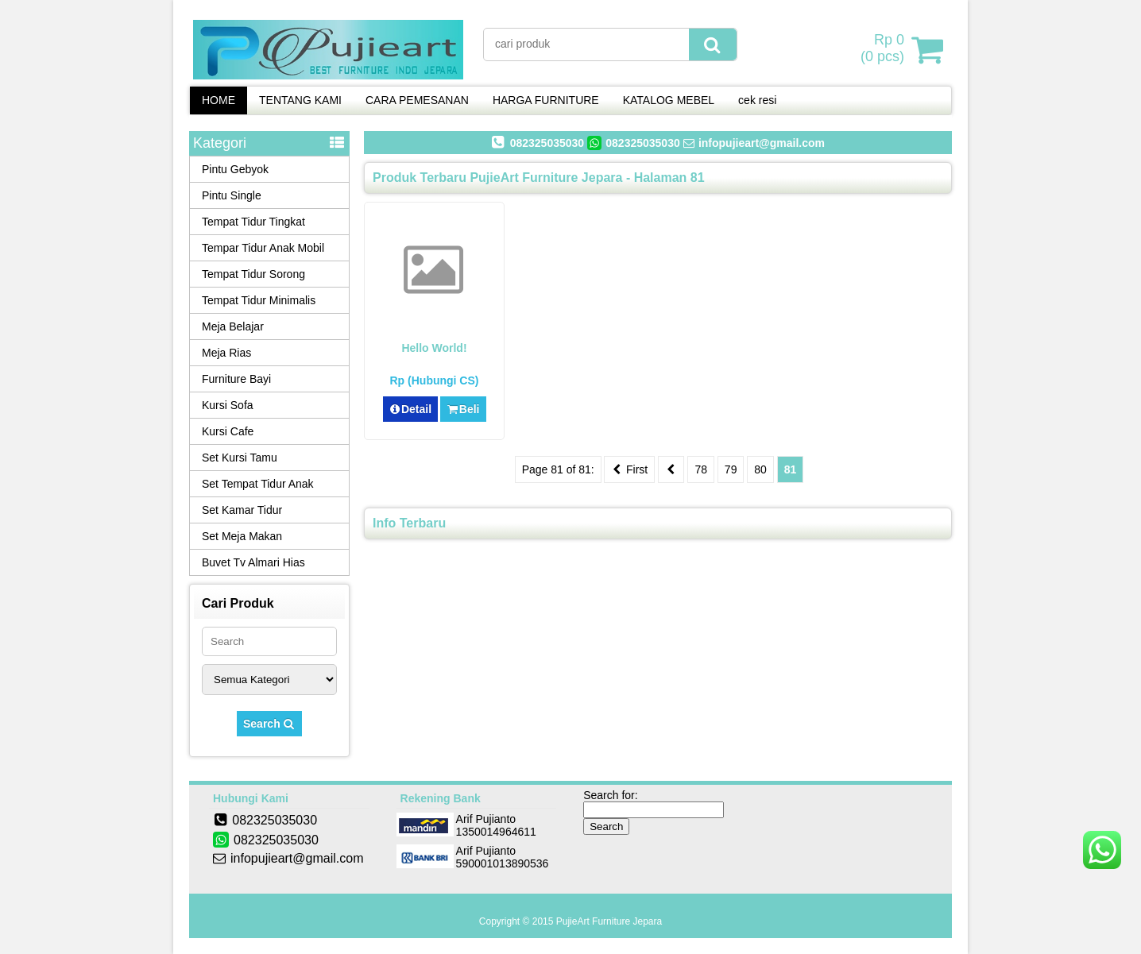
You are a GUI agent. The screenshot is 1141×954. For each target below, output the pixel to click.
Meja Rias (226, 352)
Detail (410, 409)
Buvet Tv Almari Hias (253, 562)
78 (700, 469)
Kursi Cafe (227, 431)
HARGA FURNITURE (546, 100)
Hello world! (433, 348)
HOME (218, 100)
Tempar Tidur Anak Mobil (263, 247)
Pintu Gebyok (235, 169)
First (629, 469)
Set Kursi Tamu (239, 457)
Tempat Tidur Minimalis (258, 300)
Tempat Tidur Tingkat (253, 221)
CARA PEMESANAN (417, 100)
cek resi (757, 100)
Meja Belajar (233, 326)
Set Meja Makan (242, 536)
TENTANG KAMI (300, 100)
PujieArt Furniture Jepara (609, 921)
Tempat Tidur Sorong (253, 274)
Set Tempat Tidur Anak (258, 483)
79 (731, 469)
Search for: (610, 795)
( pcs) (884, 49)
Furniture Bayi (236, 379)
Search (269, 723)
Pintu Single (231, 195)
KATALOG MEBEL (668, 100)
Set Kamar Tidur (242, 510)
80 (760, 469)
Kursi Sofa (227, 405)
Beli (463, 409)
